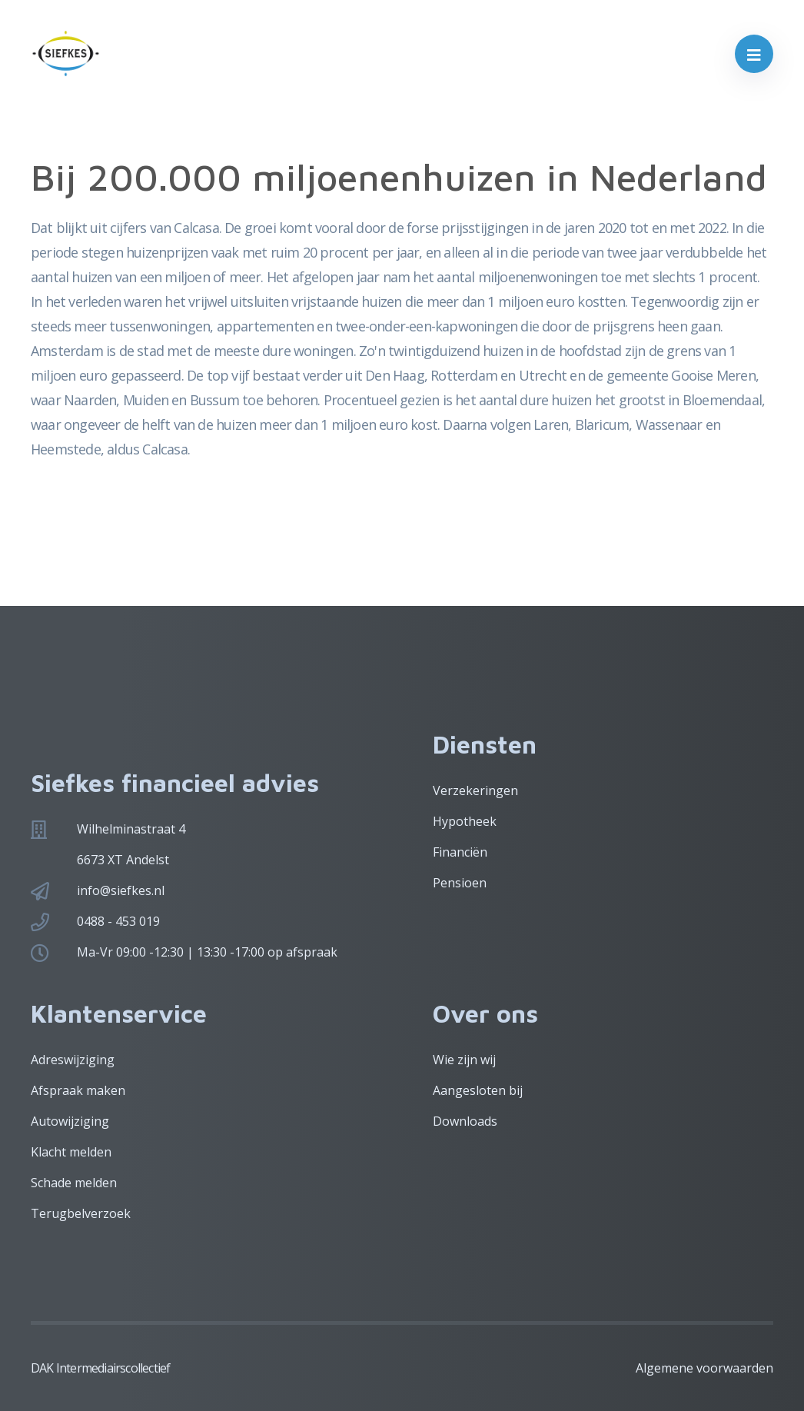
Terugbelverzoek (81, 1213)
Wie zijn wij (464, 1059)
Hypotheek (465, 821)
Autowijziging (70, 1121)
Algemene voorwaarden (704, 1367)
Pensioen (460, 882)
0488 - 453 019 (118, 921)
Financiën (460, 852)
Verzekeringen (475, 790)
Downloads (465, 1121)
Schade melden (74, 1182)
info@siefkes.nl (120, 890)
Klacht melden (71, 1151)
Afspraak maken (78, 1090)
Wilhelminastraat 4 (131, 828)
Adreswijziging (73, 1059)
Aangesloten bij (478, 1090)
